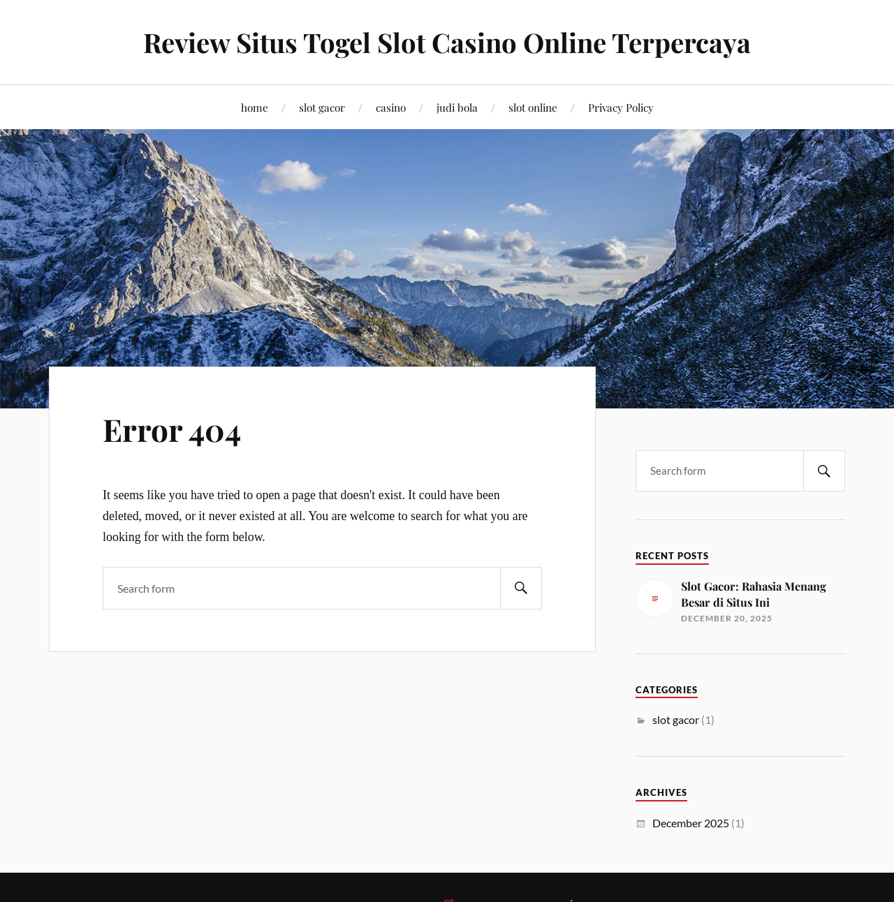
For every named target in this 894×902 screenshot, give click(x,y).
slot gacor (322, 107)
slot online (532, 107)
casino (391, 107)
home (254, 107)
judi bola (457, 107)
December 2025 (690, 822)
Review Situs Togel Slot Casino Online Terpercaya (447, 42)
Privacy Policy (621, 107)
